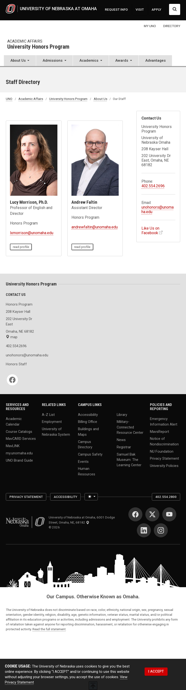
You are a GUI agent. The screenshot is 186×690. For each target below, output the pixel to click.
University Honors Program (38, 47)
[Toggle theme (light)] (91, 496)
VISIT (140, 9)
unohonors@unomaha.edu (21, 355)
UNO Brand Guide (19, 460)
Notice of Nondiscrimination (164, 441)
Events (83, 461)
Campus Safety (90, 454)
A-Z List (48, 414)
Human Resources (86, 471)
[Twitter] (152, 514)
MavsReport (159, 431)
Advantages (155, 60)
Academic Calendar (14, 421)
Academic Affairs (24, 41)
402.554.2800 (166, 497)
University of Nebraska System (56, 431)
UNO (9, 99)
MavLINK (13, 446)
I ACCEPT (156, 671)
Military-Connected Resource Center (130, 427)
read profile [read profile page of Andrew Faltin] (82, 247)
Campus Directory (85, 444)
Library (122, 414)
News (121, 439)
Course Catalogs (19, 431)
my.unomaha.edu (19, 453)
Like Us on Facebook (150, 230)
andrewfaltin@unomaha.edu (94, 227)
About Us (100, 99)
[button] (20, 61)
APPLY (156, 9)
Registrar (124, 447)
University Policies (164, 466)
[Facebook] (12, 379)
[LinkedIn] (144, 530)
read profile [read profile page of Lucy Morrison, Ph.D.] (21, 247)
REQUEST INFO (116, 9)
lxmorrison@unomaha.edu (31, 233)
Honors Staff (16, 364)
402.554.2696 (153, 186)
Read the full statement (49, 629)
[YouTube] (169, 514)
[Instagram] (161, 530)
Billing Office (87, 422)
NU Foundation (161, 451)
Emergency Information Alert (163, 421)
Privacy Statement (164, 458)
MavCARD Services (21, 438)
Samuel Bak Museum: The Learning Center (129, 459)
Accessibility (88, 414)
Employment (52, 422)
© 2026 (55, 527)
